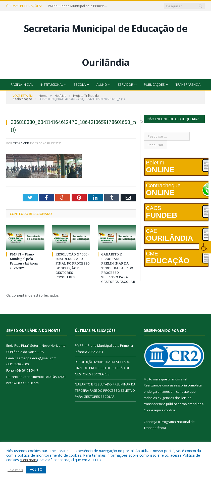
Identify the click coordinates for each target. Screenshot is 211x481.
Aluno (101, 84)
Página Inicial (22, 84)
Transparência (188, 84)
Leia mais (29, 459)
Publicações (154, 84)
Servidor (125, 84)
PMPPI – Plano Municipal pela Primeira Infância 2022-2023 (78, 6)
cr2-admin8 (21, 143)
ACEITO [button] (36, 469)
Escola (80, 84)
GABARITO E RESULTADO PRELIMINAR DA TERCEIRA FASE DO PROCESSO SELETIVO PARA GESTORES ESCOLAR (118, 268)
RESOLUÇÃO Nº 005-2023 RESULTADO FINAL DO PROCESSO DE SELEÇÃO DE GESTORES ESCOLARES (73, 265)
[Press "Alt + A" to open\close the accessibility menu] (205, 247)
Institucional (51, 84)
